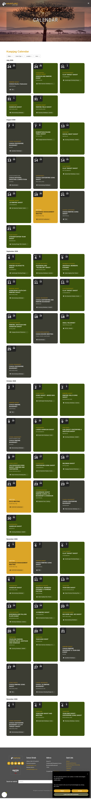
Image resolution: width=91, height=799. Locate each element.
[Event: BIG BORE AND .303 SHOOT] (72, 614)
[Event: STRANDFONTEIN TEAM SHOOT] (18, 236)
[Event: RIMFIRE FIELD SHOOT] (45, 105)
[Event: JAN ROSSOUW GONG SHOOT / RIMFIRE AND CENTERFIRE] (18, 466)
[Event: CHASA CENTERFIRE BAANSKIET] (18, 138)
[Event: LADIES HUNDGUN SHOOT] (45, 435)
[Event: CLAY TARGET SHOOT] (72, 78)
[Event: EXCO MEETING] (18, 496)
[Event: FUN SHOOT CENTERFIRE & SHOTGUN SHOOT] (72, 435)
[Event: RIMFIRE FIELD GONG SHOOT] (72, 400)
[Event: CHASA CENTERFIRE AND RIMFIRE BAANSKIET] (45, 295)
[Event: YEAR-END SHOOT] (72, 588)
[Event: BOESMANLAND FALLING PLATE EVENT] (18, 614)
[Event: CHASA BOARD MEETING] (45, 328)
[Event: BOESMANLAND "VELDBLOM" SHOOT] (45, 265)
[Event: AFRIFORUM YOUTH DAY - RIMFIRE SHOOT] (18, 295)
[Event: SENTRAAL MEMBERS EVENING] (72, 265)
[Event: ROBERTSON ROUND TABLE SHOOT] (45, 138)
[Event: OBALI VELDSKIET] (72, 328)
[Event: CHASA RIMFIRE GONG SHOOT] (72, 207)
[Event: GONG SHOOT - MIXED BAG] (45, 400)
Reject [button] (62, 791)
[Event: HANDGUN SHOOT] (18, 105)
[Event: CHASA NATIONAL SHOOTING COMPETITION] (18, 173)
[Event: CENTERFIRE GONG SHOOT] (45, 466)
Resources (69, 766)
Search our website (11, 781)
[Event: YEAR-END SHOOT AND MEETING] (45, 719)
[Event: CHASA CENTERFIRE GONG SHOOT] (45, 173)
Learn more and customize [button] (71, 794)
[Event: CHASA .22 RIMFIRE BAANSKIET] (45, 680)
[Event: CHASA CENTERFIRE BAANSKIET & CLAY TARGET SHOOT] (18, 719)
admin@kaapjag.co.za (31, 769)
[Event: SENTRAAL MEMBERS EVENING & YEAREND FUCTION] (45, 588)
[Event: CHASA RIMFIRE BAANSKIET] (18, 400)
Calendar (68, 768)
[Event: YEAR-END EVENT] (45, 644)
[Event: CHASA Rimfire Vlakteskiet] (18, 78)
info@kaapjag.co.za (31, 765)
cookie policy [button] (57, 780)
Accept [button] (80, 791)
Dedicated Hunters (71, 763)
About (68, 761)
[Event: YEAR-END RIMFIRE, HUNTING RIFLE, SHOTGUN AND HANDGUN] (18, 644)
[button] (88, 3)
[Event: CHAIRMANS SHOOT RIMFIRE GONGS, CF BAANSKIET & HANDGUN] (45, 496)
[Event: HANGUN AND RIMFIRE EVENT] (45, 78)
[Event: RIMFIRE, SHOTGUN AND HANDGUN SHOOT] (18, 328)
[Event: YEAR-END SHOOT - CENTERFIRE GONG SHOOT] (72, 719)
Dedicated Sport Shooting (73, 765)
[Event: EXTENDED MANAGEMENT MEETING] (45, 207)
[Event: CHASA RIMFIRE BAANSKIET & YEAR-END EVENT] (72, 644)
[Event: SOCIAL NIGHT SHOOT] (72, 138)
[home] (10, 4)
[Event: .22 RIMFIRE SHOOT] (18, 207)
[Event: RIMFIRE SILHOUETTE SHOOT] (18, 265)
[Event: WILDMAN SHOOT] (72, 466)
